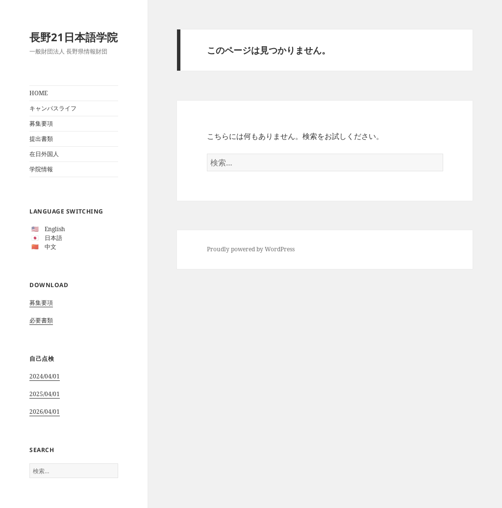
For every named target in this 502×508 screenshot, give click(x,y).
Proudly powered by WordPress (251, 249)
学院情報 (41, 169)
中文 (50, 246)
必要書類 (41, 320)
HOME (38, 93)
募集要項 (41, 123)
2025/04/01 (44, 394)
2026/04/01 (44, 411)
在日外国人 (44, 154)
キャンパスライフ (52, 108)
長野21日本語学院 (73, 36)
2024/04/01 (44, 376)
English (55, 229)
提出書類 (41, 138)
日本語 (53, 238)
